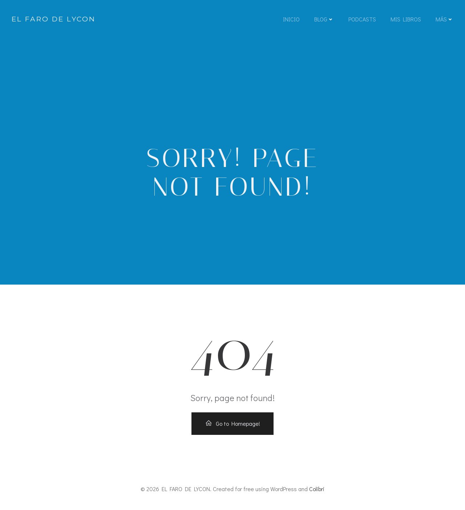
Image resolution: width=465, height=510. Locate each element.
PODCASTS (362, 19)
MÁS (444, 19)
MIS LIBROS (406, 19)
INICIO (291, 19)
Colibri (316, 489)
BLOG (324, 19)
